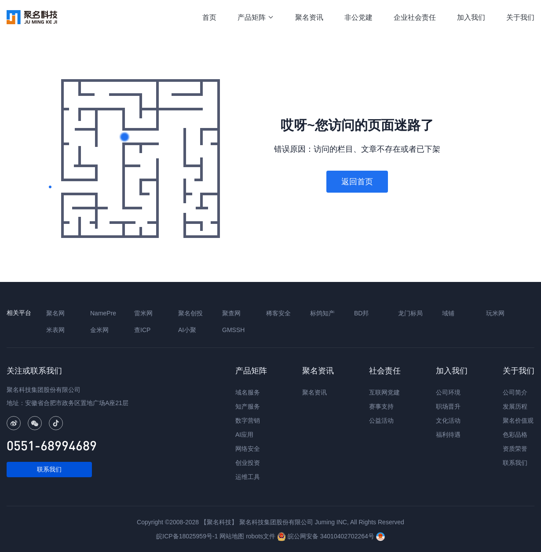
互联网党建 (384, 392)
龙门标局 (410, 313)
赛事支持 (381, 406)
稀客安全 (278, 313)
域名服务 (247, 392)
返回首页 (357, 181)
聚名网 (55, 313)
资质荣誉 (515, 448)
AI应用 (244, 434)
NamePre (103, 313)
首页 (209, 17)
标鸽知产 (322, 313)
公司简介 (515, 392)
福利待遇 (448, 434)
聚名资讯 (309, 17)
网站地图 (231, 536)
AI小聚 (187, 329)
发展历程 (515, 406)
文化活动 (448, 420)
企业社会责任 (415, 17)
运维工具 (247, 476)
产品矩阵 (256, 17)
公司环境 (448, 392)
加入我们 (471, 17)
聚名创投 (190, 313)
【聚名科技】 (219, 522)
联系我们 (49, 469)
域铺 (448, 313)
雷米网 (143, 313)
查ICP (142, 329)
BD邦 (361, 313)
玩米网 (495, 313)
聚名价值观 (518, 420)
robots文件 (260, 536)
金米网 (99, 329)
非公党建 (358, 17)
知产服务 (247, 406)
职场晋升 (448, 406)
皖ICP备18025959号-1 (187, 536)
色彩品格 (515, 434)
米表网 (55, 329)
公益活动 (381, 420)
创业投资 (247, 462)
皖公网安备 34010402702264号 (326, 536)
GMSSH (233, 329)
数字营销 (247, 420)
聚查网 (231, 313)
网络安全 (247, 448)
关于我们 (520, 17)
